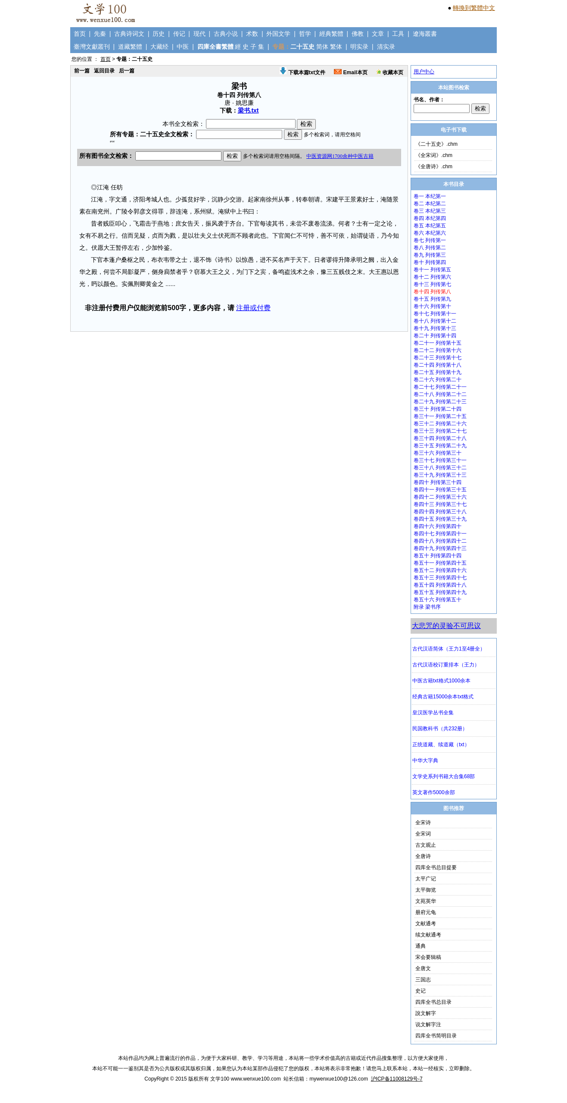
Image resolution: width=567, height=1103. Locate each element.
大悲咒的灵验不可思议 (446, 625)
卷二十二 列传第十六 (437, 350)
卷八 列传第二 (430, 248)
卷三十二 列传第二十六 (440, 424)
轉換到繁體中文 (474, 7)
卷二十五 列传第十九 (437, 372)
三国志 (423, 980)
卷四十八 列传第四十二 (440, 541)
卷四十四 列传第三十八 (440, 512)
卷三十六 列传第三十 (437, 453)
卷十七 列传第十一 (435, 314)
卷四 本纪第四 (430, 218)
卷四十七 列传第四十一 (440, 534)
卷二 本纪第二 (430, 204)
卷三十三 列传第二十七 (440, 431)
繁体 (336, 46)
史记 (420, 991)
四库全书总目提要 (436, 867)
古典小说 (226, 33)
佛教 (358, 33)
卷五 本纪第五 (430, 226)
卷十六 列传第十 (432, 306)
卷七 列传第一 (430, 240)
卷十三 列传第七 (432, 284)
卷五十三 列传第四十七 (440, 578)
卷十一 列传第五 (432, 270)
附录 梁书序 (427, 607)
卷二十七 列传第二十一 (440, 387)
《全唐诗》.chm (433, 166)
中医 (183, 46)
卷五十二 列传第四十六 (440, 570)
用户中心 (424, 72)
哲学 (305, 33)
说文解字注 (428, 1024)
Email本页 (350, 72)
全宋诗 (423, 823)
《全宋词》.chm (433, 155)
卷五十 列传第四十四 (437, 556)
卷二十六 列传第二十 (437, 380)
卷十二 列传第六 (432, 277)
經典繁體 (331, 33)
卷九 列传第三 (430, 255)
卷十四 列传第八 (432, 292)
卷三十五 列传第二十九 (440, 446)
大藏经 (159, 46)
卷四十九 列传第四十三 (440, 548)
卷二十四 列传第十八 (437, 365)
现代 (199, 33)
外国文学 (278, 33)
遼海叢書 (425, 33)
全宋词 (423, 834)
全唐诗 (423, 856)
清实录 (386, 46)
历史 (159, 33)
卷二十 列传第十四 (435, 336)
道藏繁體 (130, 46)
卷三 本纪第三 (430, 211)
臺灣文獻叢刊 (92, 46)
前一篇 (82, 71)
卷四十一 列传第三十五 (440, 490)
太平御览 (425, 890)
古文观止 (425, 845)
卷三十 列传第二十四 (437, 409)
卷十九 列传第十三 (435, 328)
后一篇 (126, 71)
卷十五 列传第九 (432, 299)
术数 (252, 33)
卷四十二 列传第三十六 (440, 497)
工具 (398, 33)
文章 (378, 33)
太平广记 (425, 879)
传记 (179, 33)
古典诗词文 (129, 33)
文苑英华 (425, 901)
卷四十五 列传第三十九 (440, 519)
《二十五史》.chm (436, 144)
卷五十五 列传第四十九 (440, 592)
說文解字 (425, 1013)
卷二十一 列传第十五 (437, 343)
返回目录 (104, 71)
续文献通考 (428, 935)
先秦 (100, 33)
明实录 (359, 46)
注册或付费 (253, 307)
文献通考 (425, 924)
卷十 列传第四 (430, 262)
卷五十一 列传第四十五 (440, 563)
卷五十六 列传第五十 (437, 600)
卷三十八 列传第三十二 (440, 468)
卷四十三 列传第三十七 (440, 504)
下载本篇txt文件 (302, 72)
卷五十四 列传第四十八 (440, 585)
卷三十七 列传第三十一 (440, 460)
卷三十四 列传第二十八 (440, 438)
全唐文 (423, 968)
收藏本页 (389, 72)
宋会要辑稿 (428, 957)
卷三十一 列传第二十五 (440, 416)
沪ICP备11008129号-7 (397, 1079)
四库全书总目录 (433, 1002)
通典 (420, 946)
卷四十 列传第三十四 (437, 482)
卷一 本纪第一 (430, 196)
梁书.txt (248, 110)
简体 (322, 46)
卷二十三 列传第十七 (437, 358)
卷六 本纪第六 (430, 233)
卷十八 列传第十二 (435, 321)
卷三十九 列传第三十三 (440, 475)
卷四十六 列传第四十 (437, 526)
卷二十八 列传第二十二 (440, 394)
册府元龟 (425, 912)
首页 (80, 33)
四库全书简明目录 (436, 1036)
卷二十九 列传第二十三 (440, 402)
